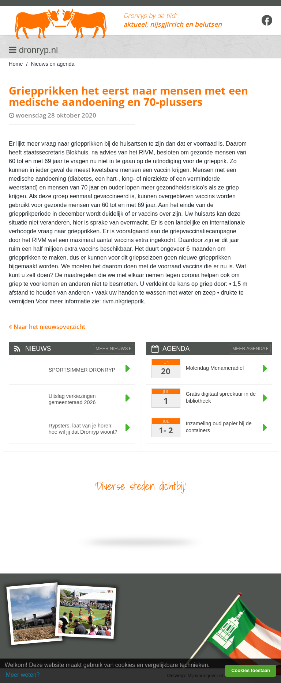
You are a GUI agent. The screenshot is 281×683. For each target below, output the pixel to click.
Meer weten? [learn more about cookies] (23, 675)
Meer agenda (250, 348)
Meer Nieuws (113, 348)
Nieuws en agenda (52, 64)
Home (16, 64)
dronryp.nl (33, 50)
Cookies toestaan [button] (250, 670)
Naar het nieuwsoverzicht (47, 327)
